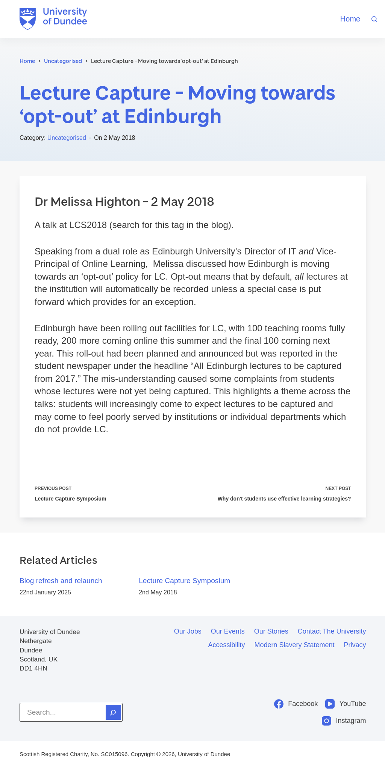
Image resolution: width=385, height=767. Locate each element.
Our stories (271, 631)
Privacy (355, 645)
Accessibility (226, 645)
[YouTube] (345, 704)
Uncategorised (66, 138)
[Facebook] (296, 704)
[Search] (374, 19)
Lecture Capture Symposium (184, 581)
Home (350, 19)
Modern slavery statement (294, 645)
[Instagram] (344, 721)
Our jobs (188, 631)
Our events (228, 631)
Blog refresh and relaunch (61, 581)
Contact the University (332, 631)
